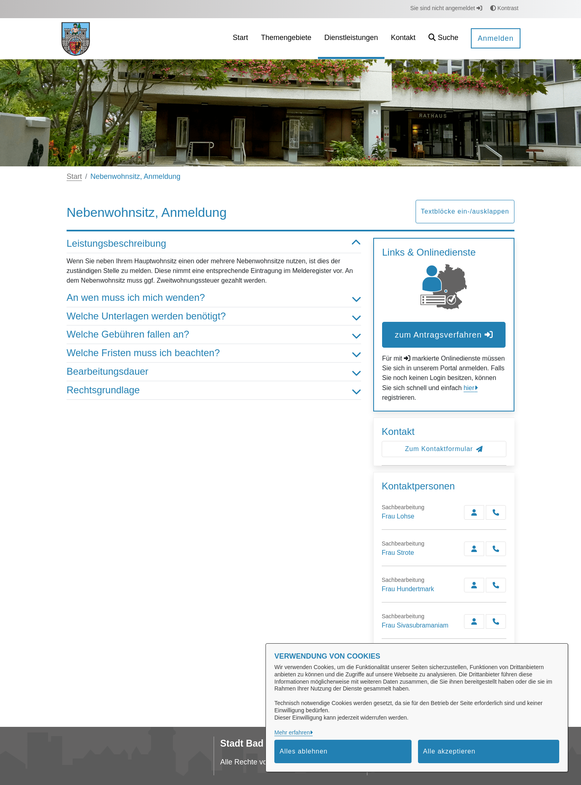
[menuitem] (240, 38)
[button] (443, 38)
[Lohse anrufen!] (496, 512)
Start (74, 176)
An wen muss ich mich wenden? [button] (214, 298)
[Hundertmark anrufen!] (496, 585)
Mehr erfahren (292, 732)
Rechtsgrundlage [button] (214, 390)
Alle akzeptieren (449, 751)
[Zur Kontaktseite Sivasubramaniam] (474, 621)
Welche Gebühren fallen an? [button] (214, 334)
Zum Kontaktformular (444, 448)
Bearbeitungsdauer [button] (214, 372)
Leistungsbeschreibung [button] (214, 244)
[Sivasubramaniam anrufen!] (496, 621)
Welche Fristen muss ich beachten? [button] (214, 353)
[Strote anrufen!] (496, 549)
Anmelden (496, 38)
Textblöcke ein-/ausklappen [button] (465, 211)
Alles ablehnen (304, 751)
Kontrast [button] (504, 8)
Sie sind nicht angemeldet (446, 8)
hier (469, 387)
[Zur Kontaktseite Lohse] (474, 512)
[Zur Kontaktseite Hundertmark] (474, 585)
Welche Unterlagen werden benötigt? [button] (214, 316)
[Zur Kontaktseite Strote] (474, 549)
